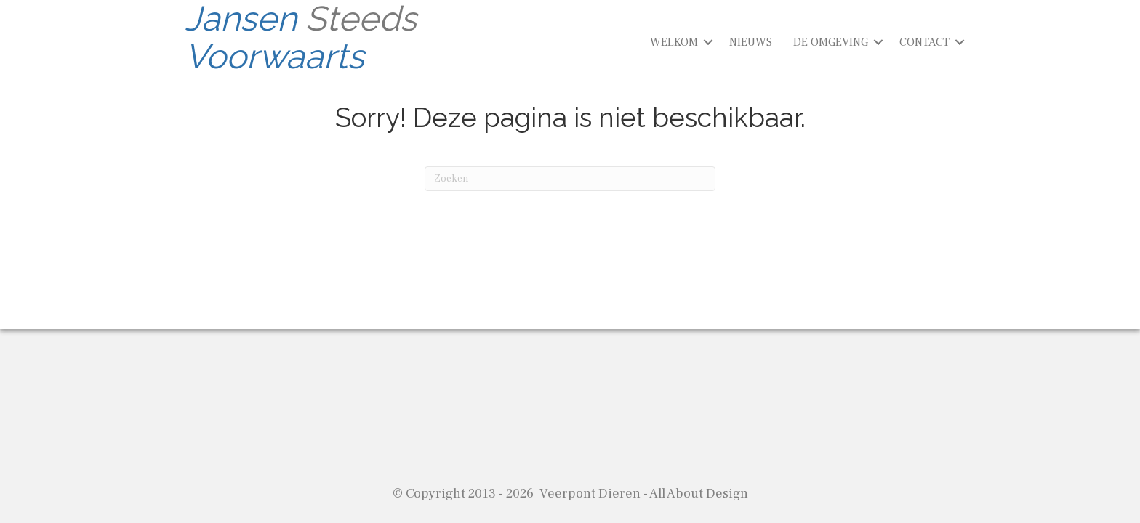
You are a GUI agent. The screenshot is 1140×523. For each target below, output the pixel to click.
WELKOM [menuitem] (674, 42)
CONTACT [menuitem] (924, 42)
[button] (708, 42)
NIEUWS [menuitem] (750, 42)
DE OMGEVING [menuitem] (830, 42)
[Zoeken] (570, 178)
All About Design (698, 493)
